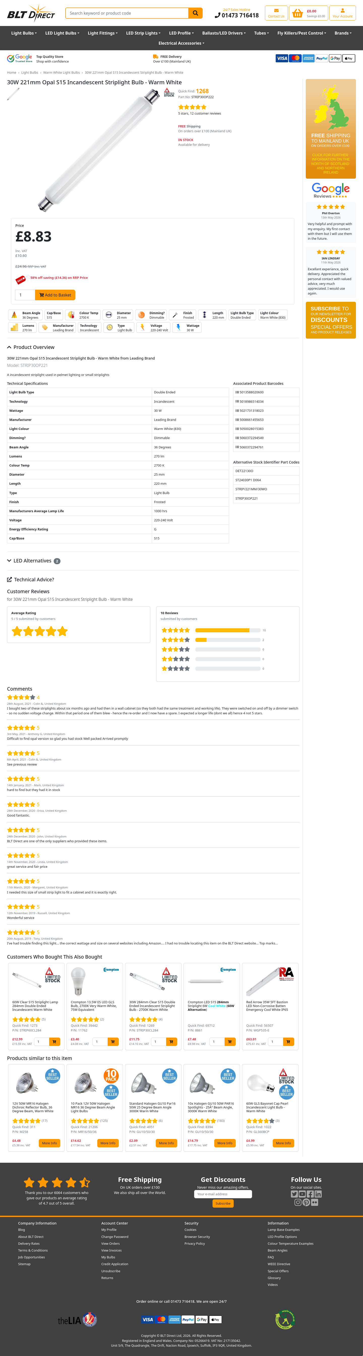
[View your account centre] (342, 13)
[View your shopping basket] (308, 13)
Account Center (114, 1223)
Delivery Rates (29, 1243)
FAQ (271, 1257)
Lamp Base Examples (284, 1229)
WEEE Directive (279, 1264)
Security (191, 1223)
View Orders (110, 1243)
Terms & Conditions (33, 1250)
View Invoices (111, 1250)
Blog (21, 1229)
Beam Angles (278, 1250)
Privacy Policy (195, 1243)
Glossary (274, 1278)
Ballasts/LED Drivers (222, 33)
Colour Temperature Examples (291, 1243)
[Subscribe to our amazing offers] (223, 1194)
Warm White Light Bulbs (61, 72)
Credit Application (114, 1264)
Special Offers (278, 1271)
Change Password (114, 1236)
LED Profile (180, 33)
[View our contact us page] (276, 13)
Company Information (37, 1223)
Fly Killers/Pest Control (300, 33)
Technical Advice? (30, 579)
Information (278, 1223)
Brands (342, 33)
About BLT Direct (31, 1236)
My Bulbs (108, 1257)
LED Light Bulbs (60, 33)
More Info (49, 1143)
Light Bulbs (22, 33)
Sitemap (24, 1264)
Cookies (190, 1229)
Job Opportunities (31, 1257)
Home (11, 72)
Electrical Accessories (180, 43)
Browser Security (197, 1236)
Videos (273, 1284)
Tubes (260, 33)
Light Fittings (101, 33)
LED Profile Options (282, 1236)
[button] (295, 1006)
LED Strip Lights (142, 33)
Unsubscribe (110, 1271)
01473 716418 (237, 15)
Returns (107, 1278)
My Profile (108, 1229)
